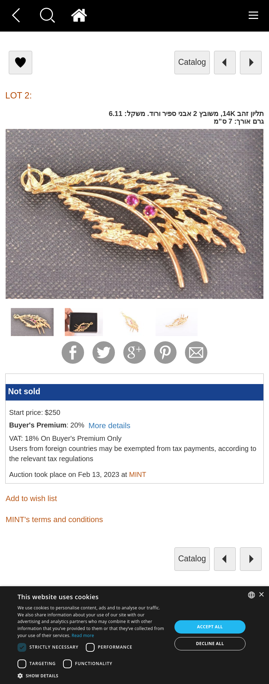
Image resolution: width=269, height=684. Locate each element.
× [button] (261, 594)
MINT (137, 474)
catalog (192, 62)
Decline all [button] (210, 644)
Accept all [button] (210, 627)
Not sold (24, 391)
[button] (92, 675)
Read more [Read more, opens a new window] (83, 635)
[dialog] (134, 635)
